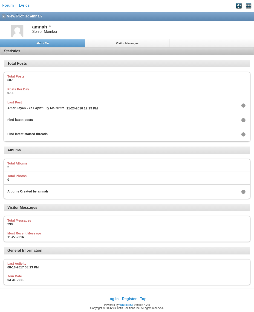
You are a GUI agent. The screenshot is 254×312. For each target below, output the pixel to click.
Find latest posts (20, 120)
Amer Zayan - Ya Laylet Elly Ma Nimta (35, 108)
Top (143, 299)
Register (129, 299)
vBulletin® (126, 304)
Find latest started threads (27, 134)
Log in (113, 299)
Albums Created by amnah (27, 191)
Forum (8, 5)
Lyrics (24, 5)
